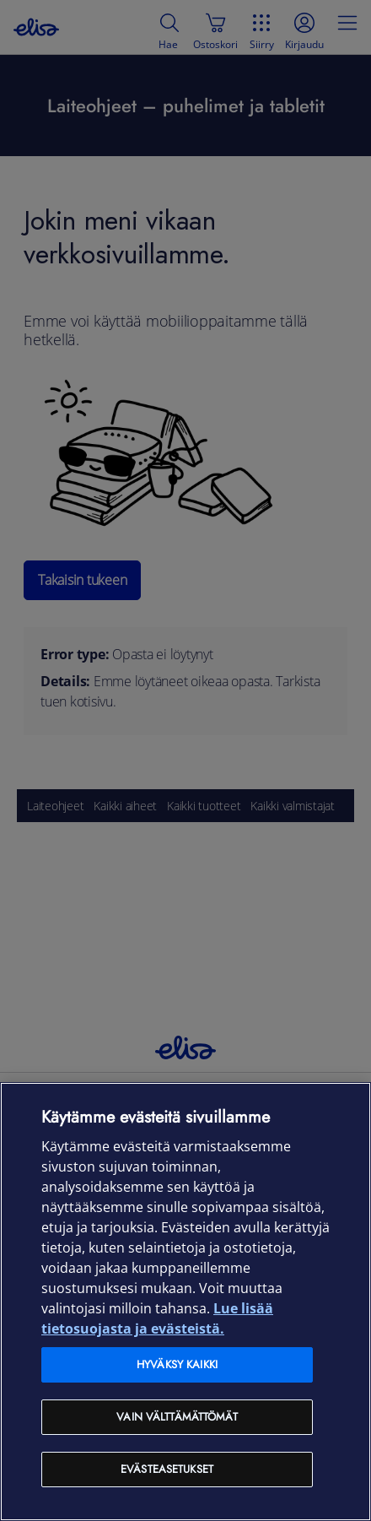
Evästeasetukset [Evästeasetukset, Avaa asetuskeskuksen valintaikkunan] (167, 1469)
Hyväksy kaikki (177, 1364)
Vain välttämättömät (176, 1417)
